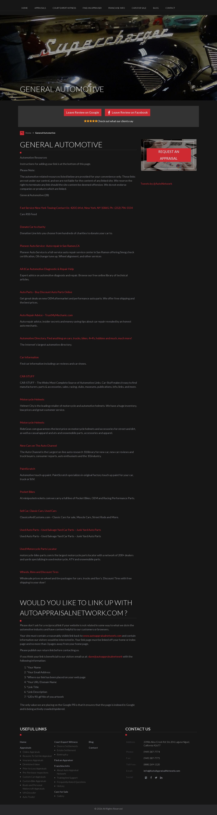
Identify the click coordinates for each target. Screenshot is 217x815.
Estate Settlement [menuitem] (66, 750)
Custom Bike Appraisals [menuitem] (34, 781)
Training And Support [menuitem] (67, 777)
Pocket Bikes (27, 491)
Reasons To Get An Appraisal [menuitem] (37, 756)
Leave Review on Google (82, 112)
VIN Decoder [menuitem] (29, 792)
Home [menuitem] (25, 8)
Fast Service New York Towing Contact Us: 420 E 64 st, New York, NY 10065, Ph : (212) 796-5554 (76, 207)
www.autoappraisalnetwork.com (102, 635)
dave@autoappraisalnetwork (105, 656)
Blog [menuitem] (156, 8)
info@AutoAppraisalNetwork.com (162, 770)
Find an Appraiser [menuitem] (92, 8)
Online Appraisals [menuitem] (31, 752)
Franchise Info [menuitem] (116, 8)
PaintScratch (27, 468)
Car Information (29, 357)
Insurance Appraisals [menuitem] (33, 760)
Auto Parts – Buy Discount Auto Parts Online (46, 292)
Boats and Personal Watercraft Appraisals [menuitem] (34, 787)
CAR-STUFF (27, 376)
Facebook (151, 777)
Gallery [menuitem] (60, 796)
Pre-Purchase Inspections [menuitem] (35, 772)
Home (28, 133)
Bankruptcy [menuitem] (62, 754)
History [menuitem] (60, 786)
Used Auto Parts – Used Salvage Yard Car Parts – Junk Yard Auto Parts (60, 529)
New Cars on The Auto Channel (38, 445)
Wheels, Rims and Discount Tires (39, 572)
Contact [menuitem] (170, 8)
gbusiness (146, 777)
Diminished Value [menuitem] (31, 764)
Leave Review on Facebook (130, 112)
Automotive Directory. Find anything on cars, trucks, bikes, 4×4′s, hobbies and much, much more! (76, 338)
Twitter (156, 777)
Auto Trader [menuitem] (29, 797)
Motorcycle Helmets (32, 399)
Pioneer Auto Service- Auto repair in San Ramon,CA (50, 245)
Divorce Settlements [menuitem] (67, 746)
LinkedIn (161, 777)
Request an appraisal (168, 155)
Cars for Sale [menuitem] (139, 8)
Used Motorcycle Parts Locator (38, 548)
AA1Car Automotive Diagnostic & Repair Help (47, 269)
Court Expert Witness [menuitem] (64, 8)
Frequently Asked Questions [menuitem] (71, 782)
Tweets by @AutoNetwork (156, 183)
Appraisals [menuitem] (40, 8)
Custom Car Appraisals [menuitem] (34, 776)
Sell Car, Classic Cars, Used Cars (38, 510)
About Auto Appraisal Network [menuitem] (67, 772)
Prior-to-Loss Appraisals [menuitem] (35, 768)
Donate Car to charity (32, 226)
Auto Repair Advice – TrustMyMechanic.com (46, 315)
